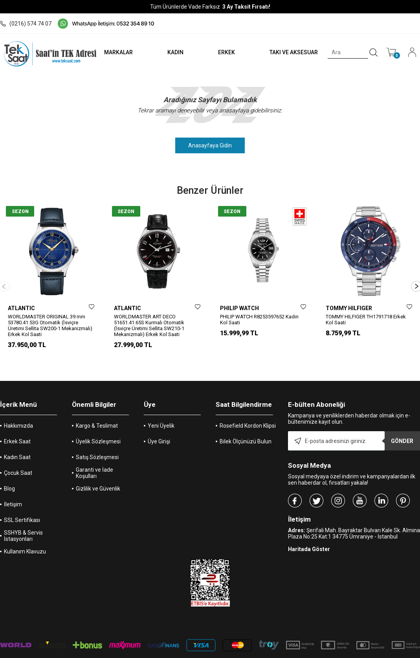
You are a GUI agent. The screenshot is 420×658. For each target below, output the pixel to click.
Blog (9, 476)
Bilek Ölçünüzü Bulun (245, 429)
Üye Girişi (159, 429)
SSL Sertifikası (22, 507)
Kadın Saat (17, 444)
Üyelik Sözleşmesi (98, 429)
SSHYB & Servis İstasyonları (23, 523)
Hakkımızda (18, 413)
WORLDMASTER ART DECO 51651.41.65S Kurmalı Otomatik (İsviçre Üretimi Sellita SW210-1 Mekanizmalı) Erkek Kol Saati (149, 325)
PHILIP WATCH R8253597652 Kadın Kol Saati (259, 319)
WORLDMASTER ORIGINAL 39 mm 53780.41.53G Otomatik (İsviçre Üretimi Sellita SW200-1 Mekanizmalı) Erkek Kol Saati (50, 325)
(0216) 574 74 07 (25, 23)
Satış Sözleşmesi (97, 444)
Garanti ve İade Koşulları (94, 460)
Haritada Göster (309, 536)
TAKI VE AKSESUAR (293, 52)
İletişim (13, 492)
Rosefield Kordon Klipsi (248, 413)
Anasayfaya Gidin (210, 145)
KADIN (173, 52)
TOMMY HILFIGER (349, 308)
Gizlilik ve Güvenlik (98, 476)
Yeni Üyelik (161, 413)
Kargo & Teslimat (97, 413)
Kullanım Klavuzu (25, 539)
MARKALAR (115, 52)
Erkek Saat (17, 429)
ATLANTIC (21, 308)
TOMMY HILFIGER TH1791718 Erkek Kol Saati (366, 319)
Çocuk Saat (18, 460)
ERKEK (224, 52)
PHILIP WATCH (239, 308)
